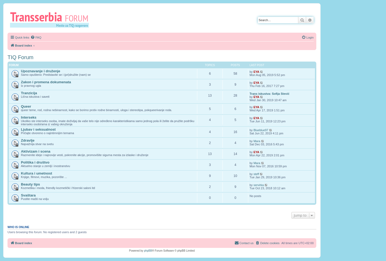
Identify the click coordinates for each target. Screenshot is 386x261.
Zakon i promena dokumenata (46, 82)
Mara (257, 141)
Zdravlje (28, 140)
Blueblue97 (261, 130)
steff (256, 174)
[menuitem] (36, 37)
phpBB (148, 250)
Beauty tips (30, 184)
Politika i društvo (35, 162)
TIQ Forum (21, 57)
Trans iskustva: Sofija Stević (270, 93)
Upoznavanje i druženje (40, 71)
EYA (256, 71)
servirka (259, 185)
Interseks (28, 117)
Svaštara (28, 195)
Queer (26, 106)
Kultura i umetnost (36, 173)
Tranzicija (29, 93)
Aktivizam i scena (35, 151)
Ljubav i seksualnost (38, 129)
